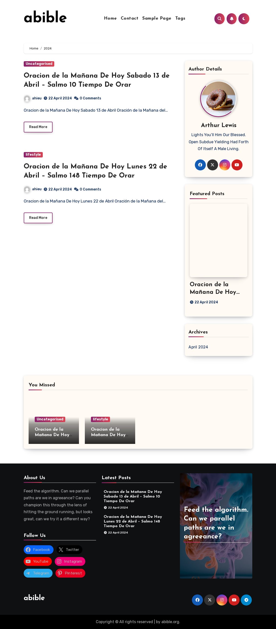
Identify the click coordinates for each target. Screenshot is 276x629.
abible (45, 18)
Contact (130, 18)
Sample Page (156, 18)
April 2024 (198, 347)
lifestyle (33, 155)
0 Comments (90, 98)
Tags (180, 18)
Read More (38, 127)
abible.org (170, 621)
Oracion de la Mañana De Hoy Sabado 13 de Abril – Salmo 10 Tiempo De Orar (133, 496)
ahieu (33, 98)
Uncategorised (39, 64)
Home (110, 18)
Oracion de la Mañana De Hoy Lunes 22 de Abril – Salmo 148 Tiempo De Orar (133, 521)
